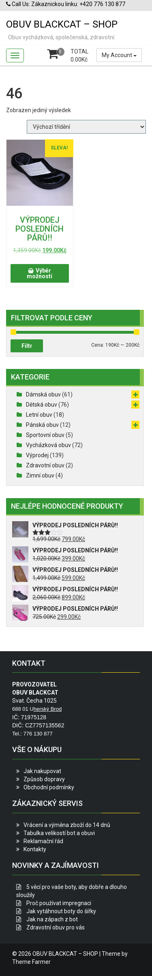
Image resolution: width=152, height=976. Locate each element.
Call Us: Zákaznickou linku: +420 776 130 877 (65, 4)
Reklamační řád (43, 841)
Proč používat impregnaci (58, 903)
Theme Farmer (31, 962)
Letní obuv (39, 414)
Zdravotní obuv (45, 465)
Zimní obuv (40, 475)
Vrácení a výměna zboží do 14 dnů (67, 825)
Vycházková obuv (48, 445)
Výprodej (37, 455)
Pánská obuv (42, 425)
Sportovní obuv (45, 435)
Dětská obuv (41, 404)
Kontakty (35, 849)
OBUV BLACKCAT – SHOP (62, 24)
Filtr (26, 346)
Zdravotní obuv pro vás (55, 927)
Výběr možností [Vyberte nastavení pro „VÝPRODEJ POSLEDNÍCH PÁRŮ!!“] (39, 273)
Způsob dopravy (44, 779)
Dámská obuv (43, 394)
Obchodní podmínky (49, 787)
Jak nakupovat (42, 771)
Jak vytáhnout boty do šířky (61, 911)
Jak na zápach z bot (52, 919)
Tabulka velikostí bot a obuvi (59, 833)
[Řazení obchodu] (86, 127)
